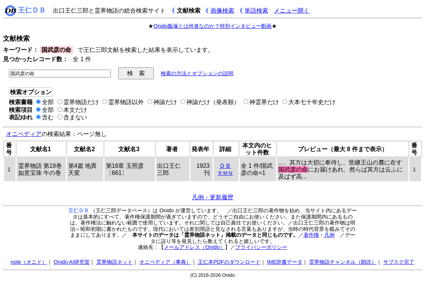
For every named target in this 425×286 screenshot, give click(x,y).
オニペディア (23, 134)
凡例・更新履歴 (212, 197)
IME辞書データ (285, 262)
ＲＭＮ (225, 173)
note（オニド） (29, 262)
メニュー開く (291, 10)
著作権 (311, 235)
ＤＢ (225, 166)
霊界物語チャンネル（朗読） (342, 262)
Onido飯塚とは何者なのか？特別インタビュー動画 (212, 26)
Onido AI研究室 (72, 262)
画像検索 (222, 10)
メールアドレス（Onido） (194, 247)
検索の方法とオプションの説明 (197, 73)
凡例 (329, 235)
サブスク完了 (398, 262)
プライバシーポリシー (261, 247)
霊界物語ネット (114, 262)
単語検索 (256, 10)
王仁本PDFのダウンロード (229, 262)
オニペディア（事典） (165, 262)
